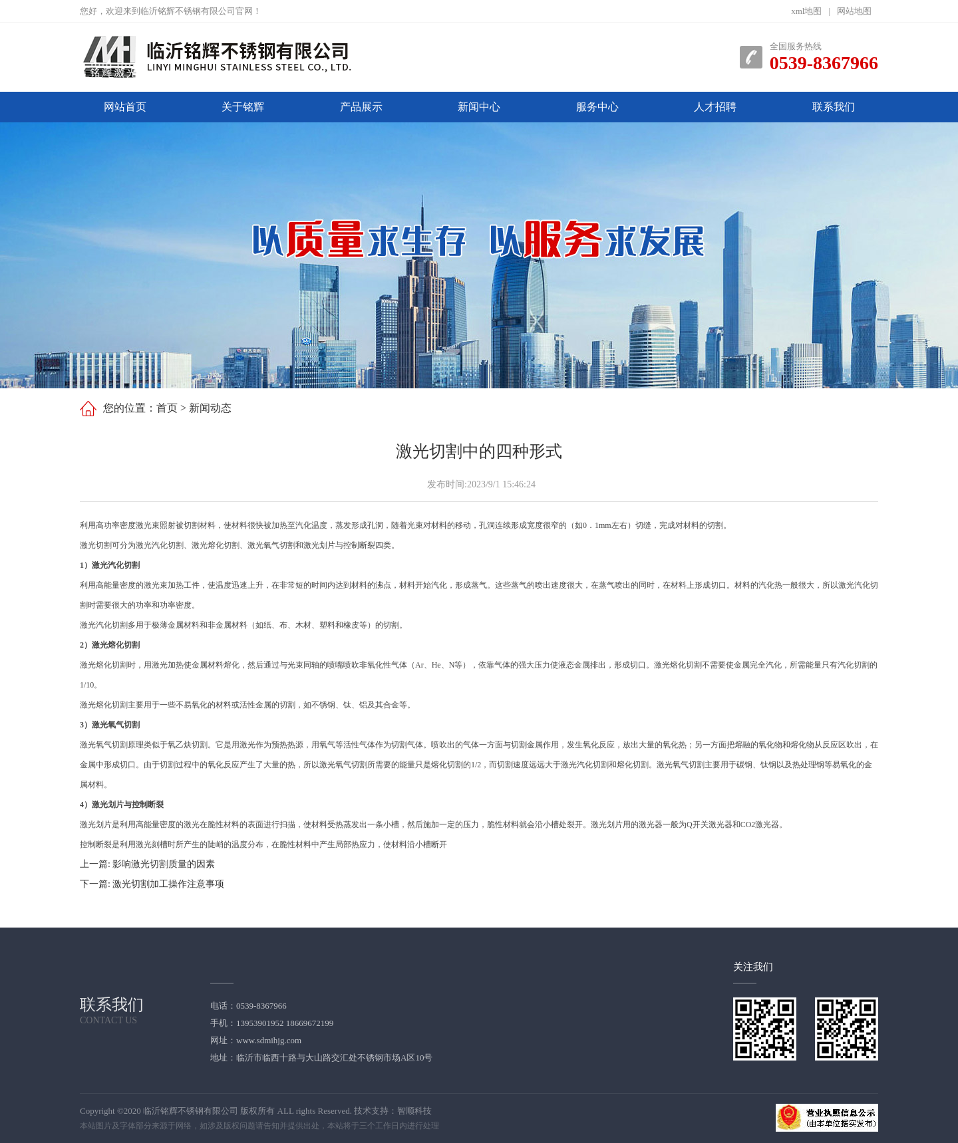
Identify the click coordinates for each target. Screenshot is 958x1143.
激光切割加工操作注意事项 (168, 884)
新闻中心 (479, 106)
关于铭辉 (243, 106)
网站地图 (854, 11)
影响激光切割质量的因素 (163, 864)
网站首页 (125, 106)
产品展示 (361, 106)
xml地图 (806, 11)
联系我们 (833, 106)
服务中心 (597, 106)
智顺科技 (414, 1111)
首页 (167, 408)
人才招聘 (715, 106)
